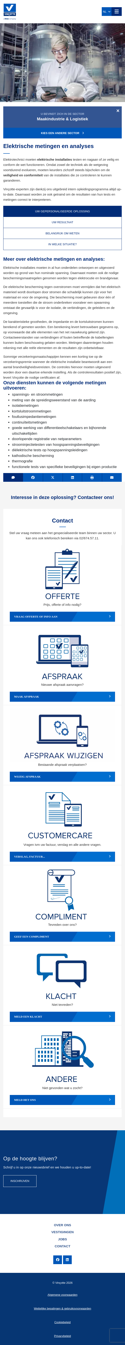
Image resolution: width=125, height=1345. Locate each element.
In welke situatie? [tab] (62, 244)
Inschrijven (19, 1181)
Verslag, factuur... (62, 856)
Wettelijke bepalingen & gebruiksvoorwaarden (62, 1308)
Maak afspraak (62, 696)
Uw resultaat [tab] (62, 222)
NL (106, 11)
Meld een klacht (62, 1016)
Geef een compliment (62, 936)
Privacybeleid (62, 1336)
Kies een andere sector (62, 133)
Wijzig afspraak (62, 776)
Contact (62, 1246)
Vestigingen (62, 1232)
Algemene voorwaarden (62, 1294)
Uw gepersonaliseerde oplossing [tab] (62, 211)
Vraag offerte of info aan (62, 616)
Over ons (62, 1225)
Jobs (62, 1239)
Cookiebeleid (62, 1322)
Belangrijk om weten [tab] (62, 233)
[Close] (118, 110)
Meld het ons (62, 1100)
